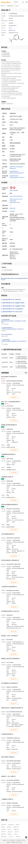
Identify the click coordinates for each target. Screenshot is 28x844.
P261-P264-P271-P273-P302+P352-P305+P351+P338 (16, 201)
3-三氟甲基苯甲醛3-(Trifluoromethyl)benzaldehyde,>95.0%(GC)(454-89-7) (13, 341)
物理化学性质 (5, 109)
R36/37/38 (12, 208)
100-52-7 (18, 824)
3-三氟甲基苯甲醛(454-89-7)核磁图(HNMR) (12, 302)
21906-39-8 (16, 829)
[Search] (19, 2)
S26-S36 (12, 211)
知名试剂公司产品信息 (8, 316)
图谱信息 (4, 295)
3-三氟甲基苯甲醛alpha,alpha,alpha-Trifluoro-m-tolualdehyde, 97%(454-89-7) (13, 321)
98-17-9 (9, 829)
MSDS (4, 840)
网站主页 (3, 5)
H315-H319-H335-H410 (16, 196)
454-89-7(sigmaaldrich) (6, 334)
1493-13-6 (10, 831)
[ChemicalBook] (6, 2)
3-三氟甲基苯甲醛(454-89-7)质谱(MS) (11, 299)
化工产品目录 (18, 840)
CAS (8, 840)
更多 (26, 372)
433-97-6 (9, 827)
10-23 (11, 228)
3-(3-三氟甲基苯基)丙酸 (6, 270)
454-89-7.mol (12, 30)
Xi (10, 205)
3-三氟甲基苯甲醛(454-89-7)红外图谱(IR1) (12, 308)
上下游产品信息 (6, 263)
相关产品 (4, 820)
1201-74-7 (11, 836)
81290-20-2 (16, 827)
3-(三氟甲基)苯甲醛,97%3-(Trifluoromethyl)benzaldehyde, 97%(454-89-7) (12, 328)
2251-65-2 (3, 824)
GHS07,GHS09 (14, 190)
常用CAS (12, 840)
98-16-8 (3, 827)
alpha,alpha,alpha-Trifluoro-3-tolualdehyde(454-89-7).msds (14, 279)
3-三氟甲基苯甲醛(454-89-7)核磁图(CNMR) (13, 306)
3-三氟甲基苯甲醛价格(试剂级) (11, 349)
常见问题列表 (5, 284)
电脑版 (13, 842)
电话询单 (15, 397)
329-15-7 (16, 834)
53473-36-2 (4, 836)
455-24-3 (10, 834)
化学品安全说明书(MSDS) (10, 274)
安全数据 (4, 182)
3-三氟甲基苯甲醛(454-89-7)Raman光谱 (11, 311)
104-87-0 (17, 831)
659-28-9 (3, 834)
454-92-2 (3, 831)
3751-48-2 (18, 836)
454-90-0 (3, 829)
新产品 (23, 840)
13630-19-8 (11, 824)
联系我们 (8, 842)
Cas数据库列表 (10, 5)
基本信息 (4, 47)
